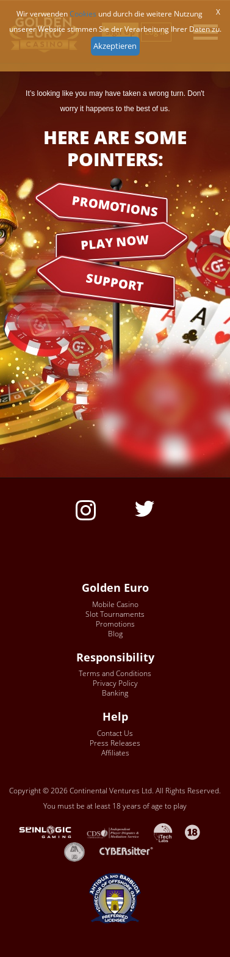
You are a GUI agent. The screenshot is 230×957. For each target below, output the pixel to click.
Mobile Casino (115, 604)
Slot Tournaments (115, 614)
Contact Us (115, 733)
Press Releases (115, 743)
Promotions (115, 624)
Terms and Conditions (115, 673)
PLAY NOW (114, 242)
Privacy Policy (115, 683)
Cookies (83, 14)
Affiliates (115, 753)
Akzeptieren (115, 45)
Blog (115, 633)
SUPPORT (115, 282)
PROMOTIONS (115, 206)
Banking (115, 693)
